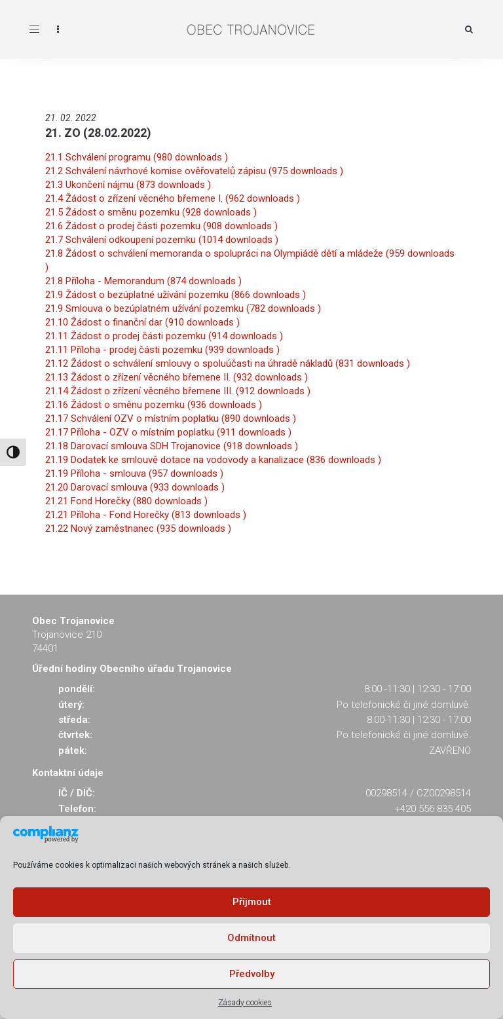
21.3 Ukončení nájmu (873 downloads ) (128, 185)
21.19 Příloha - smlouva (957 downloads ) (134, 473)
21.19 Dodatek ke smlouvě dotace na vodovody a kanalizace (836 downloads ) (213, 460)
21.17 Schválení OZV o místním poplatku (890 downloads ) (170, 418)
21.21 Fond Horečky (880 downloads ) (126, 501)
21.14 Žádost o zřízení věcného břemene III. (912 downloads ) (177, 391)
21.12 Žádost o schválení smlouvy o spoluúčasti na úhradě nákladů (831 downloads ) (227, 363)
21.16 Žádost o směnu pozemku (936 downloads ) (153, 405)
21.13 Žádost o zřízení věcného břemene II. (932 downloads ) (176, 377)
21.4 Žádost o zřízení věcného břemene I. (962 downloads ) (172, 198)
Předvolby (251, 974)
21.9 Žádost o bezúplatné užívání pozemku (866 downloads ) (175, 295)
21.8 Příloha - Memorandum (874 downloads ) (143, 281)
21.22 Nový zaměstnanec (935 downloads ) (138, 528)
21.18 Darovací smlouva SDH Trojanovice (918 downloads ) (171, 446)
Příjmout (252, 902)
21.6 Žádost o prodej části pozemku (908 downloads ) (161, 226)
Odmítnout (251, 938)
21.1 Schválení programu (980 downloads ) (136, 157)
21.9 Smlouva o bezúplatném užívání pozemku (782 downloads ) (183, 308)
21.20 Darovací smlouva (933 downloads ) (135, 487)
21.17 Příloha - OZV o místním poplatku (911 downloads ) (168, 432)
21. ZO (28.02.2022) (98, 132)
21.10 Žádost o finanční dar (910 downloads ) (142, 322)
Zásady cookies (245, 1002)
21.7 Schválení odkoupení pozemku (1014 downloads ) (161, 240)
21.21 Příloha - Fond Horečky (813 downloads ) (145, 515)
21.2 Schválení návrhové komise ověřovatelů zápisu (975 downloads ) (194, 171)
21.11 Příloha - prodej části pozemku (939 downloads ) (162, 350)
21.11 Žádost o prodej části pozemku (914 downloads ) (164, 336)
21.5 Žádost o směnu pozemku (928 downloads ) (151, 212)
